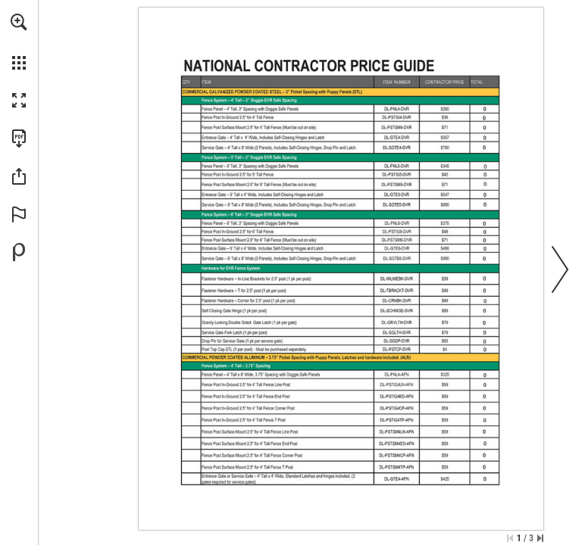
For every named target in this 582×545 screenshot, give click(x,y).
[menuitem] (19, 41)
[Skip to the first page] (510, 538)
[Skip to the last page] (540, 538)
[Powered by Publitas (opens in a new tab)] (19, 252)
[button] (19, 22)
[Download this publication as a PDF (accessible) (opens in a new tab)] (19, 138)
